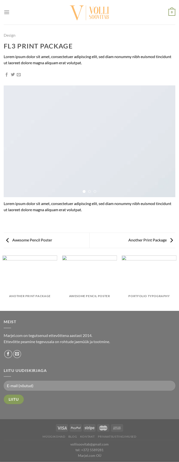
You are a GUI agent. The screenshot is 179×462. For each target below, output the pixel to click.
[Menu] (7, 12)
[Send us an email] (17, 354)
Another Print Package (150, 240)
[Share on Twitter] (13, 75)
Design (9, 35)
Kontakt (87, 436)
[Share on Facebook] (7, 75)
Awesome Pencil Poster (29, 240)
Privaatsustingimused (117, 436)
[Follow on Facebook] (8, 354)
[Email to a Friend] (19, 75)
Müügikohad (54, 436)
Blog (72, 436)
